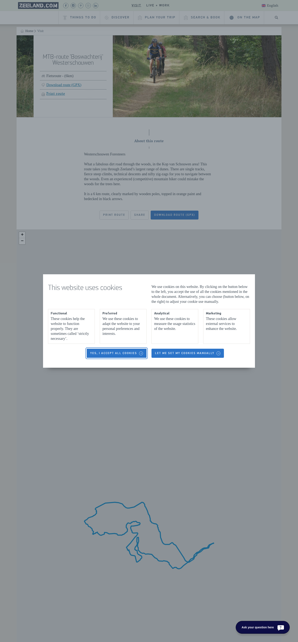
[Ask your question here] (263, 627)
